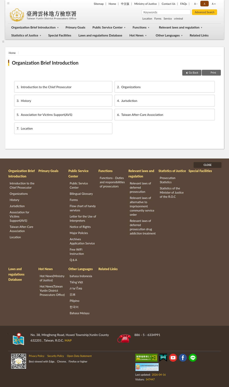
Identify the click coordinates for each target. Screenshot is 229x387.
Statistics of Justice (24, 35)
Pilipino (74, 300)
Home (112, 3)
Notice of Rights (80, 226)
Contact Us (168, 3)
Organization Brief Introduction (33, 27)
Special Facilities (59, 35)
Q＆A (73, 260)
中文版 (125, 3)
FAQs (183, 3)
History (23, 100)
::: (8, 3)
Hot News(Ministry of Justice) (52, 278)
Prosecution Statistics (167, 180)
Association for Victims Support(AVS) (44, 114)
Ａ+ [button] (213, 3)
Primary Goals (75, 27)
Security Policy (55, 355)
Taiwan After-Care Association (139, 114)
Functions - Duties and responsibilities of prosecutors (112, 182)
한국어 (74, 307)
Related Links (199, 35)
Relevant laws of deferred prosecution (140, 187)
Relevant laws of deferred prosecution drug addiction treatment (143, 227)
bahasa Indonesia (81, 276)
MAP (68, 340)
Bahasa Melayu (79, 313)
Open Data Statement (79, 355)
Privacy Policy (36, 355)
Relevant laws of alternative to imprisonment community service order (142, 206)
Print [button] (213, 72)
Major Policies (79, 233)
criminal (178, 18)
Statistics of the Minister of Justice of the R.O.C (172, 192)
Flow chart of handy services (82, 208)
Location (147, 18)
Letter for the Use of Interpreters (83, 218)
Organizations (128, 87)
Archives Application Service (82, 241)
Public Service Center (108, 27)
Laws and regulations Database (100, 35)
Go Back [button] (193, 72)
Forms (157, 18)
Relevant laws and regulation (179, 27)
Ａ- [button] (195, 3)
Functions (140, 27)
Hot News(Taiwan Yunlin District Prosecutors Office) (52, 290)
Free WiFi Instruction (77, 251)
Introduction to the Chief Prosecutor (44, 87)
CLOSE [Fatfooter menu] (207, 164)
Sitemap (99, 3)
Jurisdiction (126, 100)
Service (168, 18)
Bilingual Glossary (81, 193)
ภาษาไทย (76, 288)
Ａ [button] (204, 3)
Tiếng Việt (76, 282)
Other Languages (168, 35)
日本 (73, 294)
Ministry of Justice (145, 3)
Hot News (136, 35)
